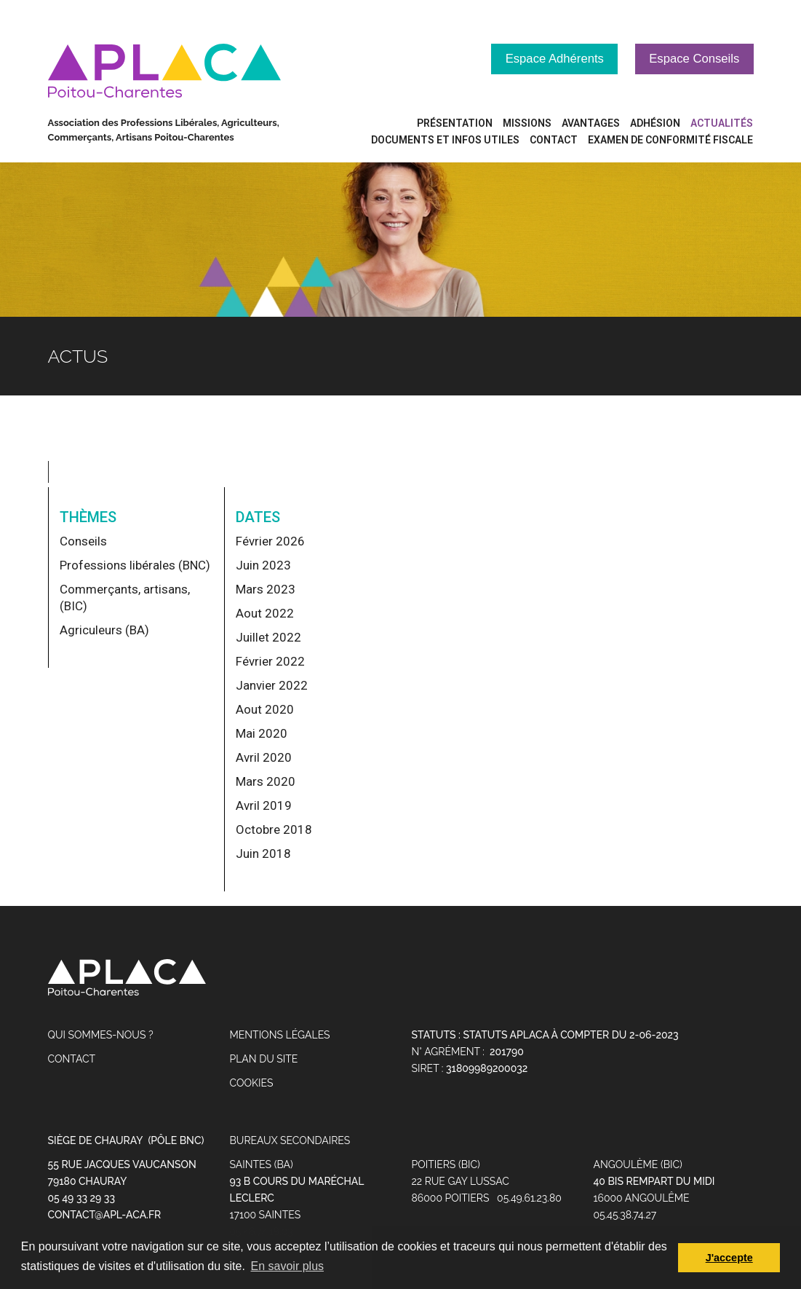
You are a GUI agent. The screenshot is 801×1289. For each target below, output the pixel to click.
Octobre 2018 (274, 829)
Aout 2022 (265, 613)
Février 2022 (270, 661)
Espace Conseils (693, 59)
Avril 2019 (264, 805)
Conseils (83, 541)
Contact (72, 1059)
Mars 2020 (265, 781)
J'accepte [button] (729, 1258)
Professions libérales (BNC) (135, 565)
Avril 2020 (264, 757)
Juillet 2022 (268, 637)
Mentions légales (280, 1035)
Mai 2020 (261, 733)
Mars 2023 (265, 589)
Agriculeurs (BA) (104, 630)
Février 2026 (270, 541)
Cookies (252, 1083)
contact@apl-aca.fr (105, 1215)
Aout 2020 (265, 709)
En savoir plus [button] (287, 1266)
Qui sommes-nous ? (101, 1035)
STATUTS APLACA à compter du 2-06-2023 (570, 1035)
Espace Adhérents (550, 59)
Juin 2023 (263, 565)
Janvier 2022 (272, 685)
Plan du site (264, 1059)
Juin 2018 (263, 853)
